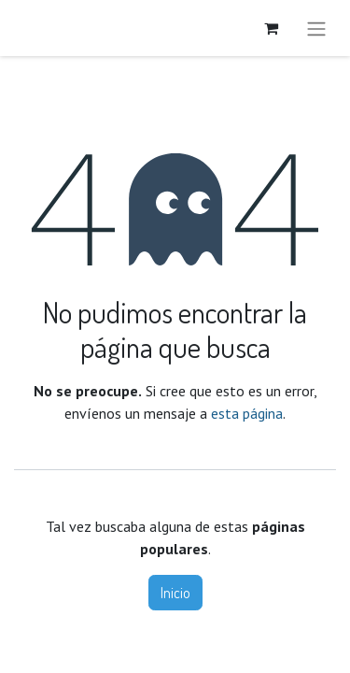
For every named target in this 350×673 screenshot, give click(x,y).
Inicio (175, 592)
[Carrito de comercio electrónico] (270, 28)
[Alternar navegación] (316, 28)
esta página (247, 413)
